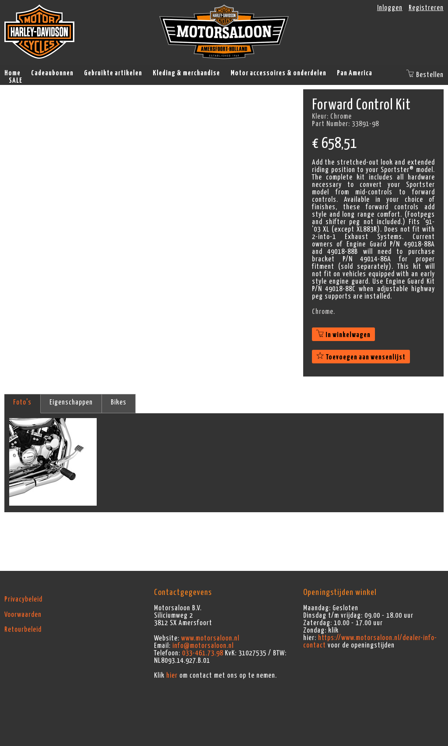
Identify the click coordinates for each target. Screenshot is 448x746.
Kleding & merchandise (186, 73)
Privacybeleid (23, 599)
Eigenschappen (71, 402)
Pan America (354, 73)
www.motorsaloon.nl (210, 638)
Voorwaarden (23, 614)
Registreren (426, 7)
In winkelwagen (343, 334)
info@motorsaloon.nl (203, 645)
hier (172, 675)
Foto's (22, 402)
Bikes (118, 402)
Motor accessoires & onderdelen (278, 73)
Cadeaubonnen (52, 73)
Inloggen (389, 7)
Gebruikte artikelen (113, 73)
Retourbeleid (23, 629)
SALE (15, 80)
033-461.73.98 (202, 653)
